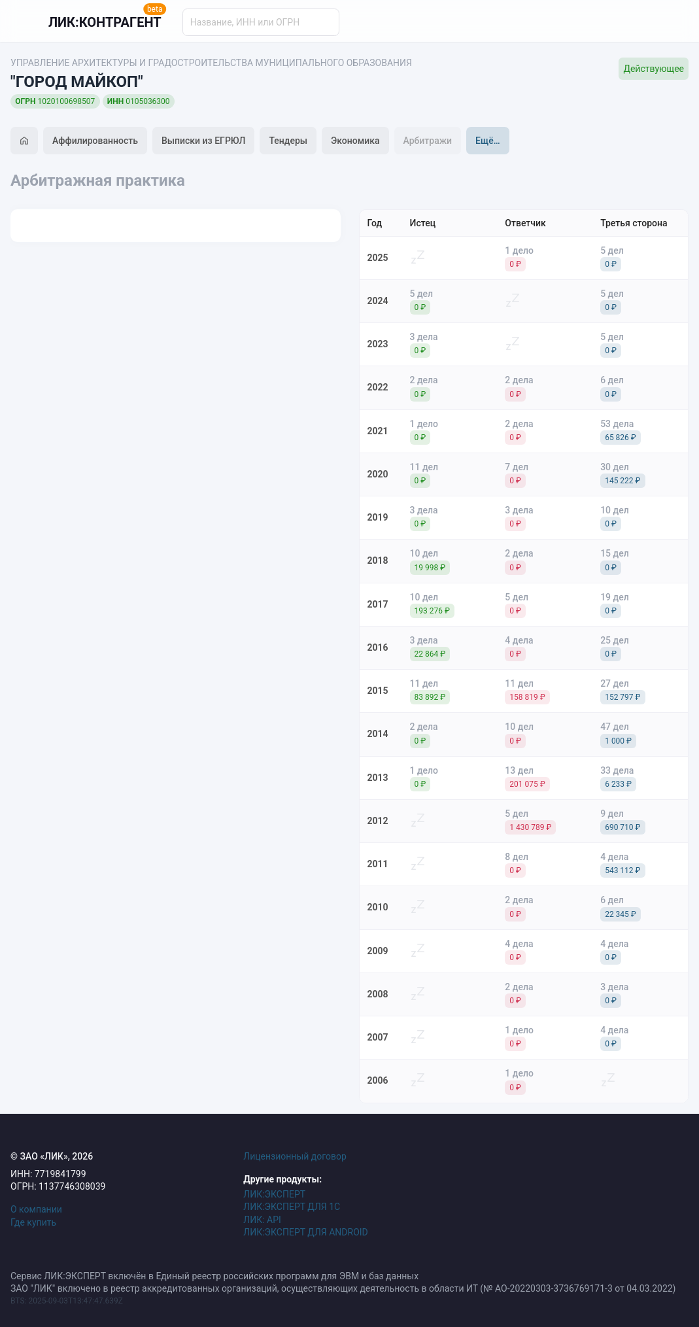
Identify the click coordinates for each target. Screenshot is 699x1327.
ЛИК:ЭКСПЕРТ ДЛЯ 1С (291, 1206)
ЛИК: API (262, 1220)
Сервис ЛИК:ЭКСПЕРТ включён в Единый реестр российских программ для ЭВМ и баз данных (214, 1276)
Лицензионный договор (295, 1156)
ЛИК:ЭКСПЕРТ (274, 1194)
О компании (36, 1209)
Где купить (33, 1222)
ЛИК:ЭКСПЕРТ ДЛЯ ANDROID (305, 1232)
